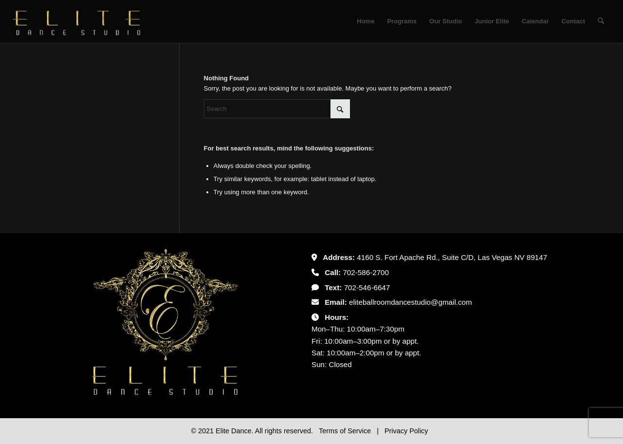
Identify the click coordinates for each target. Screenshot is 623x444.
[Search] (600, 21)
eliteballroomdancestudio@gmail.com (410, 302)
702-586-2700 (366, 272)
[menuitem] (365, 21)
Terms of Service (346, 431)
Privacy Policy (406, 431)
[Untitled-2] (77, 21)
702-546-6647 (367, 287)
